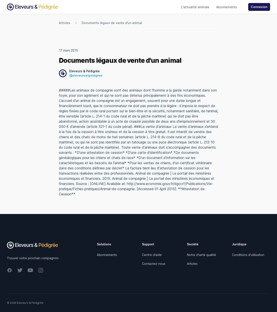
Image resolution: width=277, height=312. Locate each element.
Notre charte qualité (201, 255)
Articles (64, 23)
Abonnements (226, 7)
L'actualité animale (195, 7)
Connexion (259, 7)
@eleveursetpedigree (85, 75)
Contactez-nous (153, 263)
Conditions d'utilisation (248, 255)
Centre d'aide (152, 255)
